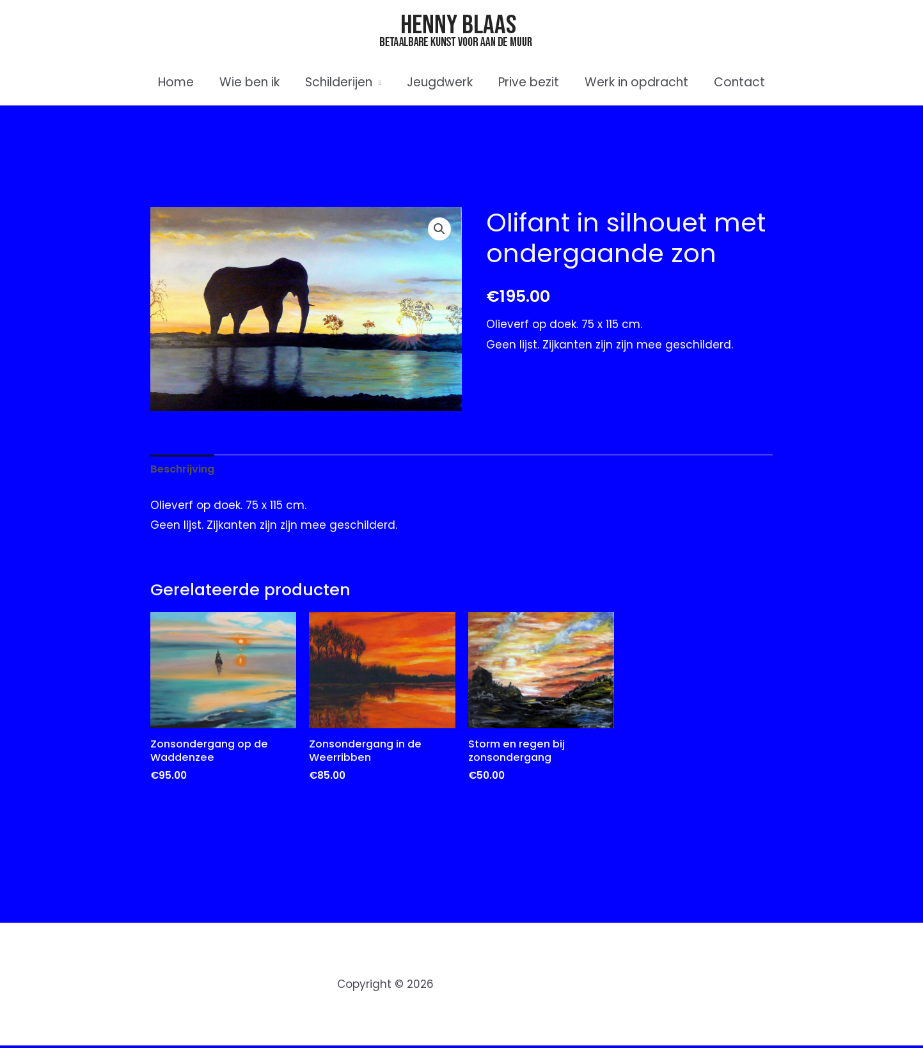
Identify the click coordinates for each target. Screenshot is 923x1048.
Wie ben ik (252, 82)
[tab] (184, 470)
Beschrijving (184, 469)
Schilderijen (340, 82)
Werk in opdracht (634, 82)
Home (180, 82)
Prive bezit (527, 82)
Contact (735, 82)
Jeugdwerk (440, 82)
